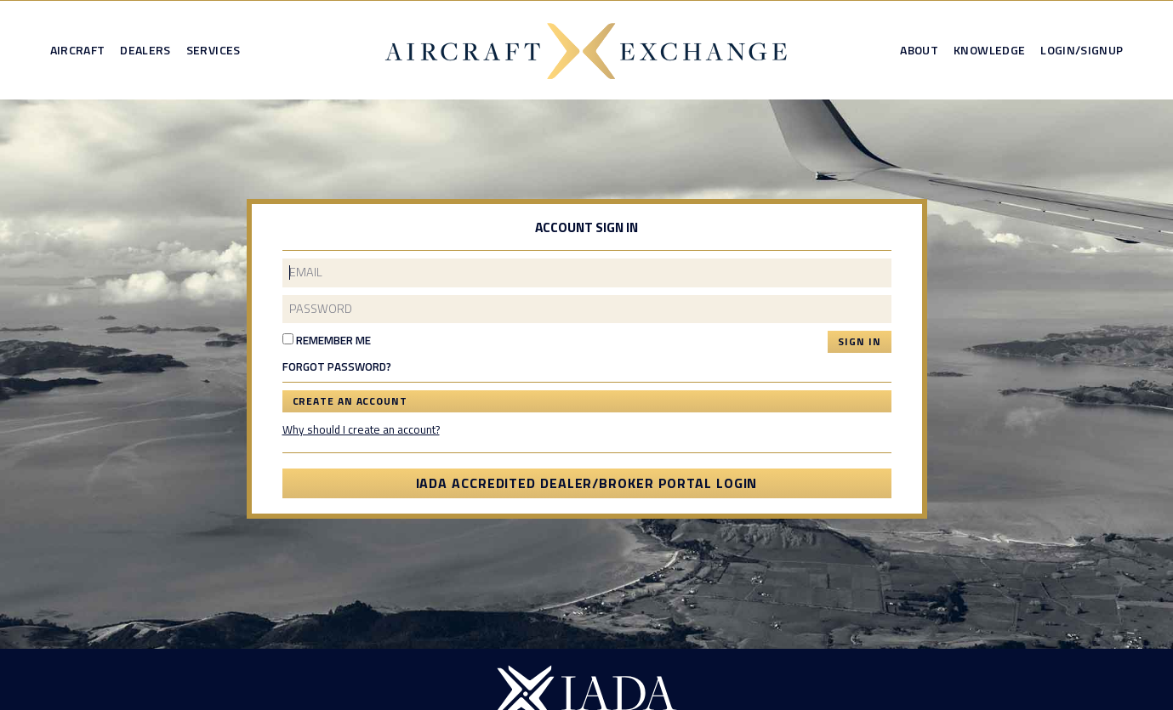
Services (213, 50)
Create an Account (350, 401)
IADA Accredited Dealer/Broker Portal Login (587, 483)
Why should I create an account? (361, 429)
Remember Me (326, 340)
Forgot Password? (336, 367)
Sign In (859, 341)
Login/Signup (1081, 50)
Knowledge (989, 50)
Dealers (145, 50)
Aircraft (77, 50)
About (919, 50)
